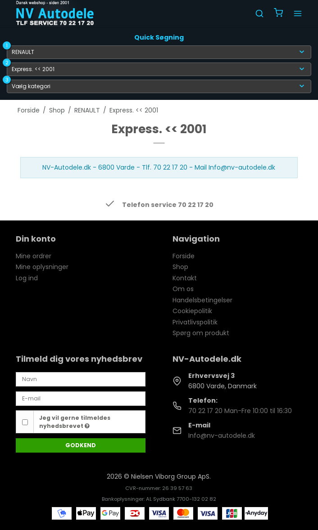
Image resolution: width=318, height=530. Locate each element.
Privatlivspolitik (195, 322)
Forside (184, 256)
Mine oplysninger (42, 266)
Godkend (80, 445)
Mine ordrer (33, 256)
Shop (180, 266)
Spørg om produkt (201, 332)
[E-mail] (80, 398)
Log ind (27, 278)
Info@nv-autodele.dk (221, 435)
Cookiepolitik (192, 310)
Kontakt (185, 278)
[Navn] (80, 378)
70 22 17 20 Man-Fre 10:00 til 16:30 (240, 410)
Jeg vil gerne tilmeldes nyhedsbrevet (74, 422)
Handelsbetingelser (202, 300)
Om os (183, 288)
